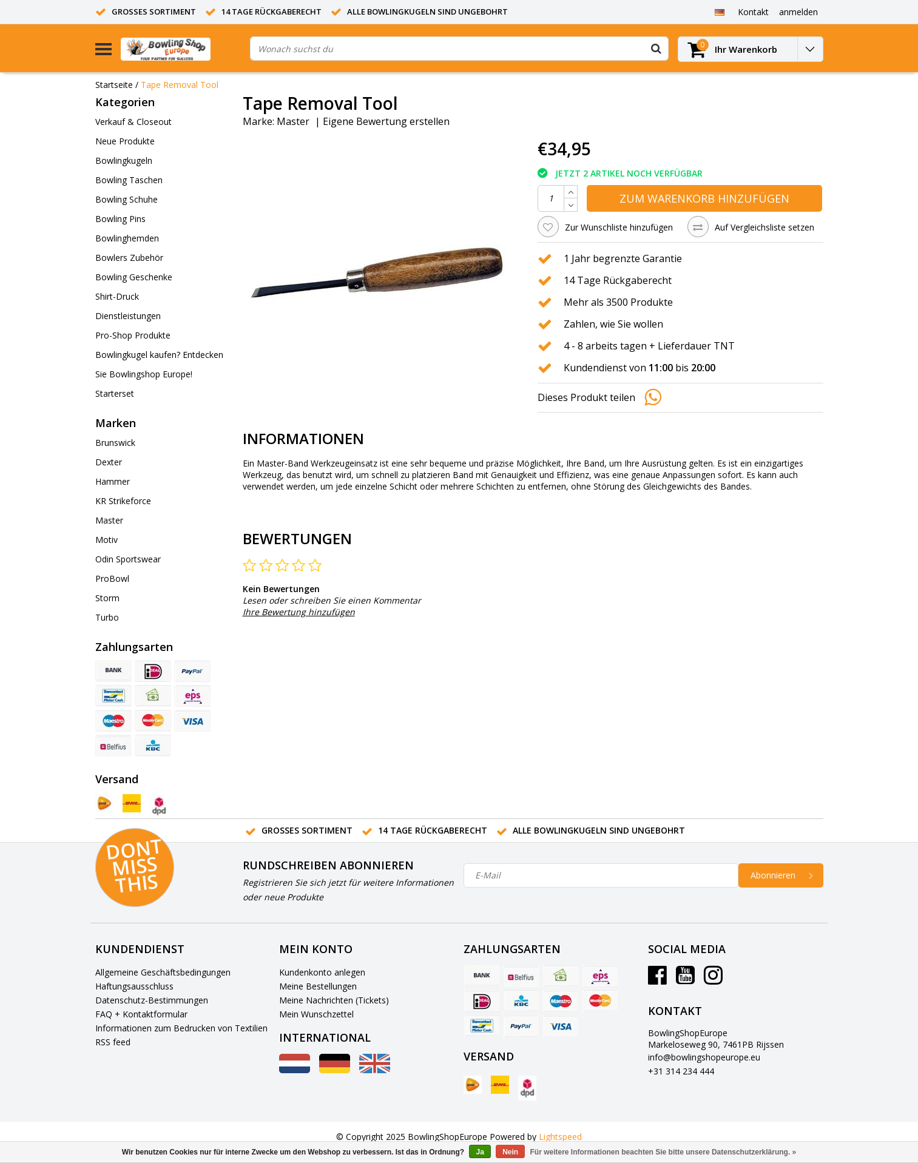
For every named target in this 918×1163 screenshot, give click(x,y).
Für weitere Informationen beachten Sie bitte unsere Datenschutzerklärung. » (663, 1152)
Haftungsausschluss (134, 986)
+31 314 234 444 (681, 1071)
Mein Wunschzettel (316, 1014)
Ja (480, 1152)
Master (293, 121)
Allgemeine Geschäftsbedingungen (163, 972)
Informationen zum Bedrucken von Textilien (181, 1028)
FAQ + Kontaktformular (141, 1014)
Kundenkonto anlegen (322, 972)
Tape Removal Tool (179, 84)
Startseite (114, 84)
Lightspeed (560, 1136)
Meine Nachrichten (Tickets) (334, 1000)
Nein (510, 1152)
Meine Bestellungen (318, 986)
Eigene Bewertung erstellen (386, 121)
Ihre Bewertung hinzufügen (299, 612)
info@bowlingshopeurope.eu (704, 1057)
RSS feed (112, 1042)
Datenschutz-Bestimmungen (151, 1000)
